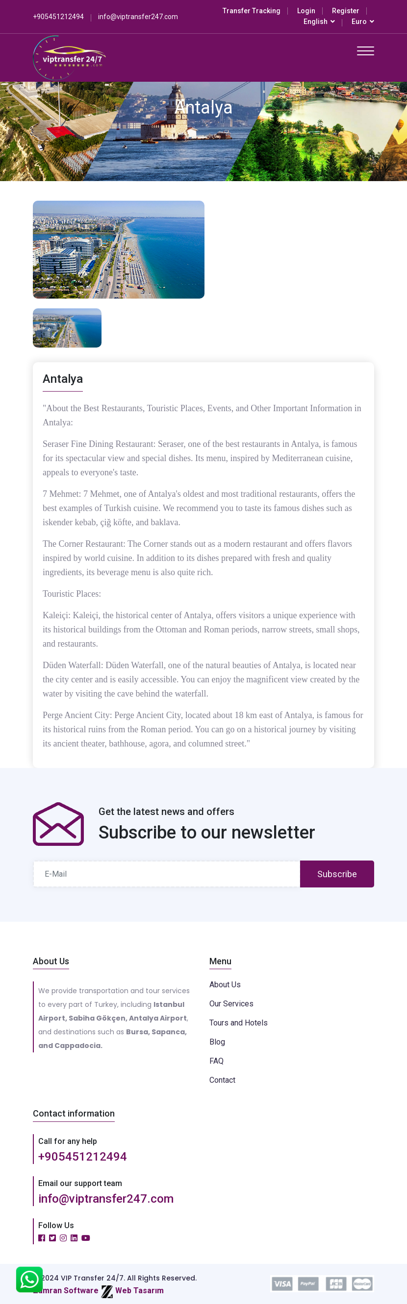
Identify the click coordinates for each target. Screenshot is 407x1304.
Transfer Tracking (251, 11)
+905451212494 (82, 1157)
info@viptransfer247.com (106, 1199)
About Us (225, 984)
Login (306, 11)
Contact (222, 1080)
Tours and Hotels (238, 1022)
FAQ (216, 1061)
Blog (217, 1042)
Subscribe (337, 874)
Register (345, 11)
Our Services (231, 1003)
